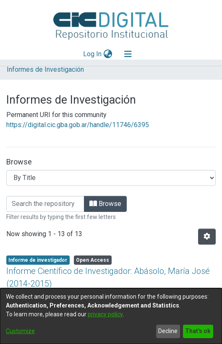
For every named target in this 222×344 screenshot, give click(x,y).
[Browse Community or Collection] (111, 178)
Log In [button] (92, 54)
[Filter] (45, 204)
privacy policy (105, 314)
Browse (105, 204)
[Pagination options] (207, 237)
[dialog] (111, 316)
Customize (20, 331)
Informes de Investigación (45, 69)
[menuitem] (107, 54)
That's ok (198, 331)
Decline (168, 331)
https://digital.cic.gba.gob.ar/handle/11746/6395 (77, 125)
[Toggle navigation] (128, 54)
